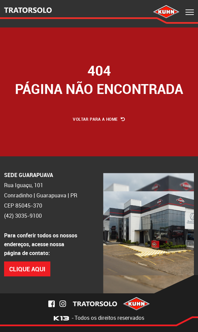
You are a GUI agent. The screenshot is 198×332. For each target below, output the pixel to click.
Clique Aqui (27, 269)
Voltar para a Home (99, 119)
